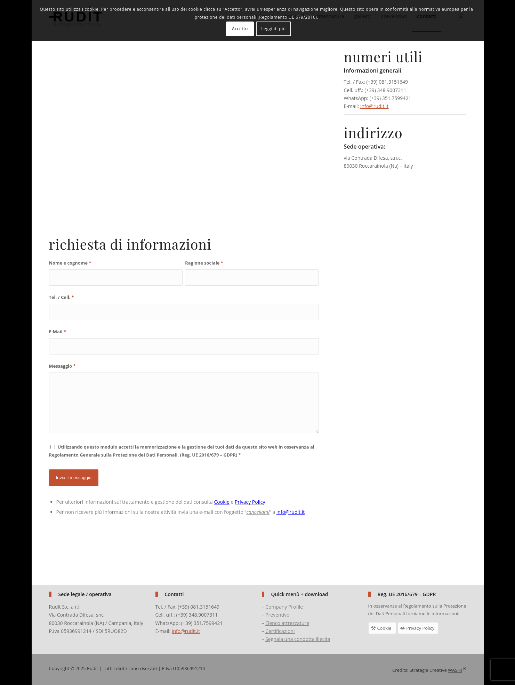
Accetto (240, 29)
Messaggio (62, 366)
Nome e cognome (70, 263)
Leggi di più (273, 29)
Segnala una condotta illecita (297, 639)
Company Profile (284, 606)
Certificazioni (280, 631)
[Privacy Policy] (418, 628)
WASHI (455, 670)
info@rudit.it (374, 106)
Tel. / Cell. (61, 297)
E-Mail (57, 331)
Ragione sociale (204, 263)
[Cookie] (382, 628)
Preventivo (277, 614)
